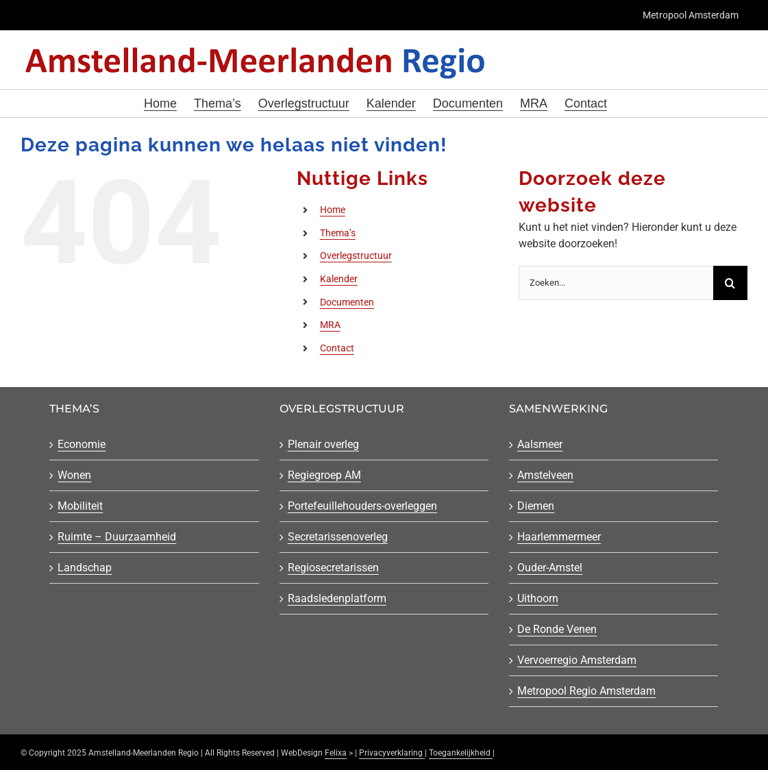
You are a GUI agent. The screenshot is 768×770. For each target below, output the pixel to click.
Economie (82, 444)
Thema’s (338, 232)
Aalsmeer (539, 444)
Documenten (347, 302)
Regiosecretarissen (333, 567)
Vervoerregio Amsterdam (576, 660)
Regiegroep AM (324, 475)
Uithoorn (537, 598)
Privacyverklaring (392, 753)
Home (332, 209)
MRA (330, 324)
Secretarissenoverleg (338, 536)
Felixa (336, 753)
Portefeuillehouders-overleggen (362, 505)
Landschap (85, 567)
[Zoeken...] (616, 283)
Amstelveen (545, 475)
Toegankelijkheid (461, 753)
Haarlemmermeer (559, 536)
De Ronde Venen (557, 629)
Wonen (74, 475)
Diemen (535, 505)
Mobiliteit (80, 505)
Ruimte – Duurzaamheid (117, 536)
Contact (337, 348)
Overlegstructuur (356, 255)
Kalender (339, 278)
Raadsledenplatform (337, 598)
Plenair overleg (323, 444)
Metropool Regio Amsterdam (586, 690)
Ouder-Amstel (549, 567)
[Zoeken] (730, 283)
